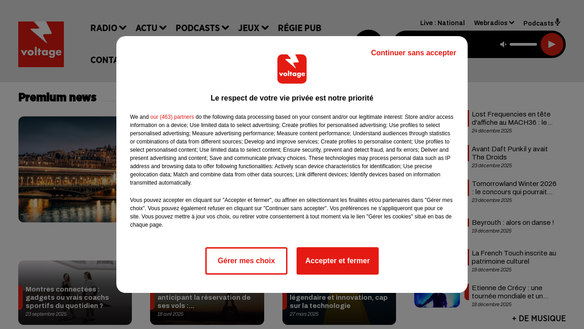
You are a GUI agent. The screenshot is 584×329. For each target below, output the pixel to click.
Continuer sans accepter (413, 53)
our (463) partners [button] (172, 117)
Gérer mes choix (246, 261)
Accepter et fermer (337, 261)
